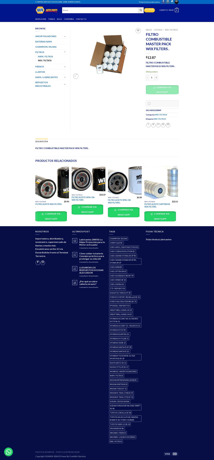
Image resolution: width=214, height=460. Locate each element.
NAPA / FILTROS (45, 56)
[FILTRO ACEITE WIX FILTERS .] (52, 182)
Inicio (149, 30)
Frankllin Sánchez (77, 456)
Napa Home (40, 19)
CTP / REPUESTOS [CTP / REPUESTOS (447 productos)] (117, 288)
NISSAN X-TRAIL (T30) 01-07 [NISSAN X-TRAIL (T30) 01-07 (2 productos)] (121, 393)
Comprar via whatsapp (52, 216)
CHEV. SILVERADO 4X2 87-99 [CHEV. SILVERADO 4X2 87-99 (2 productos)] (121, 276)
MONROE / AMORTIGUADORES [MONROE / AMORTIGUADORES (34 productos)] (123, 371)
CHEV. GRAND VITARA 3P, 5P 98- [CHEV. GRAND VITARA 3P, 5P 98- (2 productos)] (123, 256)
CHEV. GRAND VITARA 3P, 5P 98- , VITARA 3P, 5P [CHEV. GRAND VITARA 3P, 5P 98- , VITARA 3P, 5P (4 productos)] (123, 261)
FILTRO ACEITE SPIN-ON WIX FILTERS (83, 198)
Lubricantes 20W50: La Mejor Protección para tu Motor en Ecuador (92, 242)
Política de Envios (44, 452)
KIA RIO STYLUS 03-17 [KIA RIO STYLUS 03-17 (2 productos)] (119, 367)
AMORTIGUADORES (45, 36)
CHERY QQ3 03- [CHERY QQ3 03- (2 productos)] (116, 243)
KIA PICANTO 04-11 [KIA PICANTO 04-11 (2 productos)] (118, 363)
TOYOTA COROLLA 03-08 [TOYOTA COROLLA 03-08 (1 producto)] (120, 413)
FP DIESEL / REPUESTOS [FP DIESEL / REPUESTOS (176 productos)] (120, 306)
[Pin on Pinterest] (163, 125)
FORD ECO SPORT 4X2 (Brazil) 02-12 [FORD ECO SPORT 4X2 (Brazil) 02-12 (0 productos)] (125, 297)
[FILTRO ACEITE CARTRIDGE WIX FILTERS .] (161, 182)
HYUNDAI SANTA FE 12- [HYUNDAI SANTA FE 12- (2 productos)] (119, 351)
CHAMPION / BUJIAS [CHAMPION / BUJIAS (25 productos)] (118, 239)
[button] (163, 90)
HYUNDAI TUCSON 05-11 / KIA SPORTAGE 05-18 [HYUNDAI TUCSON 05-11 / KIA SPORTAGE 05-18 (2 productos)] (122, 357)
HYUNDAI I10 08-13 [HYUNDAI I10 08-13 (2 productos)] (118, 343)
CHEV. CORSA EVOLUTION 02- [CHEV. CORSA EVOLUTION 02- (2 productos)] (122, 251)
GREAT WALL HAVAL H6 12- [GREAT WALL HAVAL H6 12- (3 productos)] (121, 314)
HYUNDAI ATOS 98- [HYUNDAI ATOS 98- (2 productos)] (118, 330)
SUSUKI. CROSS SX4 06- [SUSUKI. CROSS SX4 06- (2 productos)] (120, 401)
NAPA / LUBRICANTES (46, 77)
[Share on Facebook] (148, 125)
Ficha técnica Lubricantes (149, 2)
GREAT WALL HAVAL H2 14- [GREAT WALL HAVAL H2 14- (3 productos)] (121, 310)
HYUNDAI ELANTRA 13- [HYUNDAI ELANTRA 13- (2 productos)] (119, 334)
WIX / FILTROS (171, 30)
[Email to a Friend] (158, 125)
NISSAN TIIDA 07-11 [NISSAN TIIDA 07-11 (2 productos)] (118, 389)
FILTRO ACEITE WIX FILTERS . (48, 205)
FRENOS (39, 66)
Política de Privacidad (68, 452)
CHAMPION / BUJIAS (46, 46)
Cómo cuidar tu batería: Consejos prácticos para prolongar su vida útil (91, 256)
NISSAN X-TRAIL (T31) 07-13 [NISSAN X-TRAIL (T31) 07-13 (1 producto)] (121, 397)
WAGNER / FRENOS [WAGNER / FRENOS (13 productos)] (118, 433)
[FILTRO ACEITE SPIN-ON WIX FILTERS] (88, 179)
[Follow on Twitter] (172, 2)
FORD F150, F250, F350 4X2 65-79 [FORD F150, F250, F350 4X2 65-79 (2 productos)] (123, 301)
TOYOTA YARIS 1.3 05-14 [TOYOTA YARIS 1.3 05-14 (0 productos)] (120, 424)
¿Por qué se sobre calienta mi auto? (88, 282)
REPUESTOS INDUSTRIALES (43, 84)
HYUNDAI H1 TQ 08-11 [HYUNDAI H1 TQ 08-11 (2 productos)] (119, 338)
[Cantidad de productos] (151, 77)
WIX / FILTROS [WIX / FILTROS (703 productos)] (116, 441)
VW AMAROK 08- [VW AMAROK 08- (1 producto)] (117, 428)
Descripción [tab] (41, 141)
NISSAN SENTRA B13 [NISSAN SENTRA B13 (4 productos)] (118, 384)
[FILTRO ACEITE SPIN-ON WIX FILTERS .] (125, 180)
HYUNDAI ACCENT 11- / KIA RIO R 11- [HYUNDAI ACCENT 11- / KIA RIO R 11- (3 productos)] (125, 326)
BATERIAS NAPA (43, 41)
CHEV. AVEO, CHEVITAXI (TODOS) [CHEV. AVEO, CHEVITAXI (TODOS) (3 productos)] (124, 247)
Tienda (51, 19)
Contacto (81, 19)
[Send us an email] (177, 2)
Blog (59, 19)
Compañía (69, 19)
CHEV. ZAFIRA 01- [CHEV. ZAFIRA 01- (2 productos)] (117, 284)
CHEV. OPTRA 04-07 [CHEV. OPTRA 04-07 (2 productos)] (118, 271)
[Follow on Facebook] (163, 2)
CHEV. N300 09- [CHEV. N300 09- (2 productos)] (116, 267)
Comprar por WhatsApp (163, 89)
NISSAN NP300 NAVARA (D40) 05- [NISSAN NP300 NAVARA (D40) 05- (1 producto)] (123, 380)
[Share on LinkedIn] (168, 125)
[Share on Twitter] (153, 125)
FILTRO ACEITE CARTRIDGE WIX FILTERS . (157, 205)
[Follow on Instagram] (168, 2)
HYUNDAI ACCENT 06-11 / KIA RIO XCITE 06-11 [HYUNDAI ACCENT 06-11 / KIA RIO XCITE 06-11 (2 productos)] (124, 320)
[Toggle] (65, 36)
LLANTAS (40, 72)
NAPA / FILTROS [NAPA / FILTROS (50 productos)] (116, 376)
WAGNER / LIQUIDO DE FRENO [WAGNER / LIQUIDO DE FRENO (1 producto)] (122, 437)
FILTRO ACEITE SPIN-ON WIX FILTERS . (119, 201)
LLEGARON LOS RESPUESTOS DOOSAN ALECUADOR (91, 270)
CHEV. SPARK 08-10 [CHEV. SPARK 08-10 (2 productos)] (118, 280)
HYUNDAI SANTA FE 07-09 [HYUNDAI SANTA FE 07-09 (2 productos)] (120, 347)
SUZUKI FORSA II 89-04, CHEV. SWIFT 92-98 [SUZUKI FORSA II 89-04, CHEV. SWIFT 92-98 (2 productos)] (125, 407)
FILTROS (158, 30)
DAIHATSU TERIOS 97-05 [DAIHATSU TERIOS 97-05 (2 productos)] (120, 293)
